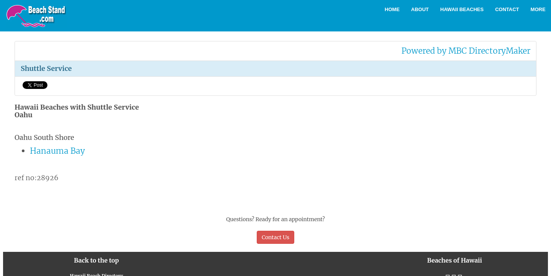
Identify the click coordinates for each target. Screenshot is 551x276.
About (420, 9)
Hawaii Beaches (462, 9)
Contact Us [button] (275, 237)
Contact (507, 9)
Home (392, 9)
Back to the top (96, 260)
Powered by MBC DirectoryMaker (465, 51)
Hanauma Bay (57, 151)
